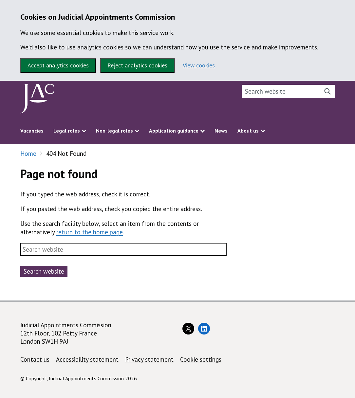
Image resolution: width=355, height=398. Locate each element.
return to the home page (89, 232)
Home (28, 153)
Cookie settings (200, 359)
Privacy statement (149, 359)
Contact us (34, 359)
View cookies (199, 65)
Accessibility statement (87, 359)
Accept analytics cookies (58, 65)
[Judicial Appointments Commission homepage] (37, 100)
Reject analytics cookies (137, 65)
